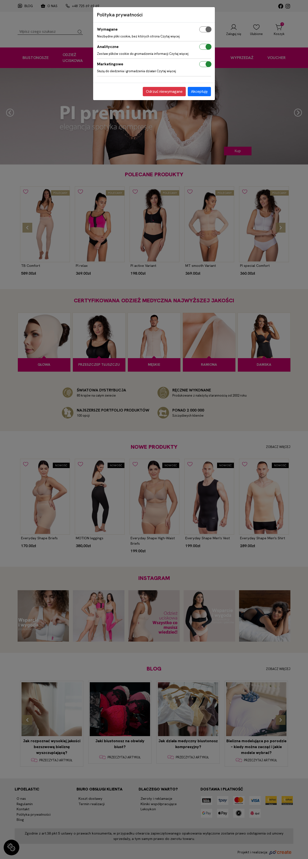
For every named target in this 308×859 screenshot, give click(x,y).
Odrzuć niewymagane (164, 91)
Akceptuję (199, 91)
